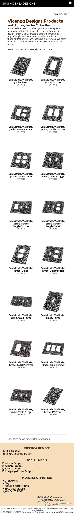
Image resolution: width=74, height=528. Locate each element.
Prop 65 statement (41, 526)
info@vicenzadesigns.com (17, 453)
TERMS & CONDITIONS (15, 486)
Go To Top (39, 524)
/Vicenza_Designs (12, 465)
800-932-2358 (13, 450)
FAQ (5, 483)
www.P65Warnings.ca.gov (63, 526)
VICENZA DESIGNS (18, 3)
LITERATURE (9, 480)
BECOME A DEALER (13, 488)
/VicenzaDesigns (12, 463)
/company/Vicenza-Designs (17, 471)
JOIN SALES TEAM (12, 491)
